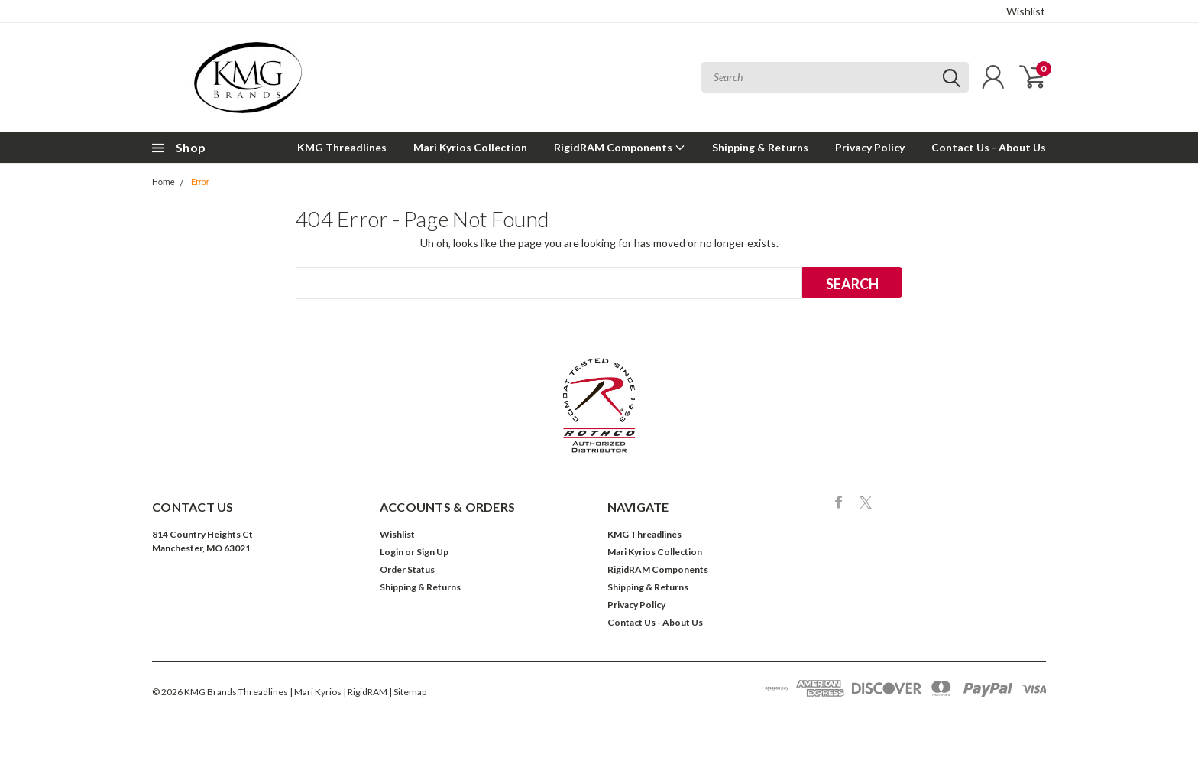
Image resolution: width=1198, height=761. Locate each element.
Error (200, 182)
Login (391, 552)
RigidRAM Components (619, 147)
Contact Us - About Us (988, 147)
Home (163, 182)
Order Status (407, 569)
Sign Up (432, 552)
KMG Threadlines (342, 147)
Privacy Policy (870, 147)
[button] (599, 405)
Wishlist (1025, 11)
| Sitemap (407, 692)
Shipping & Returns (760, 147)
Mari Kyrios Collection (470, 147)
